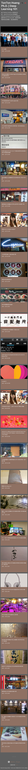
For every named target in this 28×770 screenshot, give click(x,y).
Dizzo (17, 764)
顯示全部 (3, 30)
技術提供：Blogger (14, 762)
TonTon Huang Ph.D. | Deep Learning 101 (10, 5)
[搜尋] (22, 3)
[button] (25, 54)
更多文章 (14, 756)
